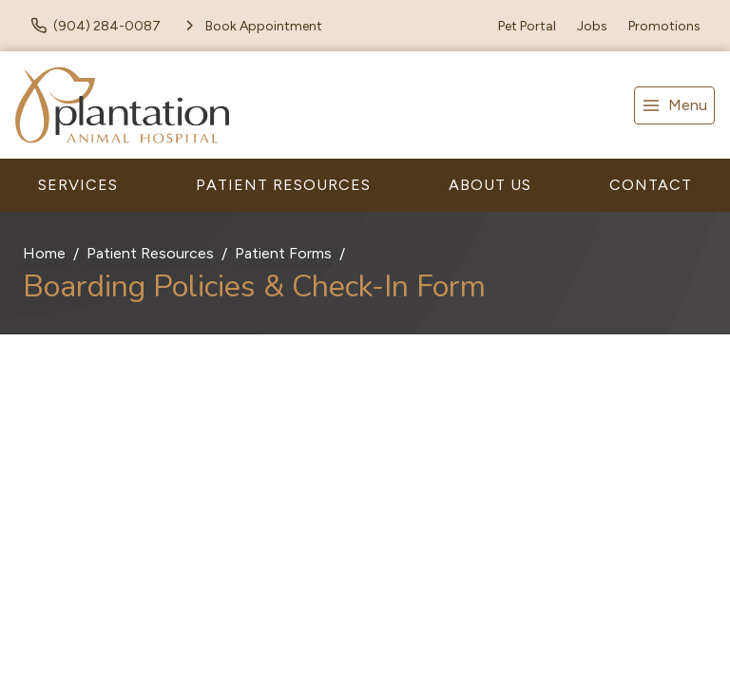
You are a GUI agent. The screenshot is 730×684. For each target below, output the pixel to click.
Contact (650, 185)
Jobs (592, 26)
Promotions (664, 26)
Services (78, 185)
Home (44, 253)
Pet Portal (527, 26)
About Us (490, 185)
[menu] (674, 105)
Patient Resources (283, 185)
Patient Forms (283, 253)
